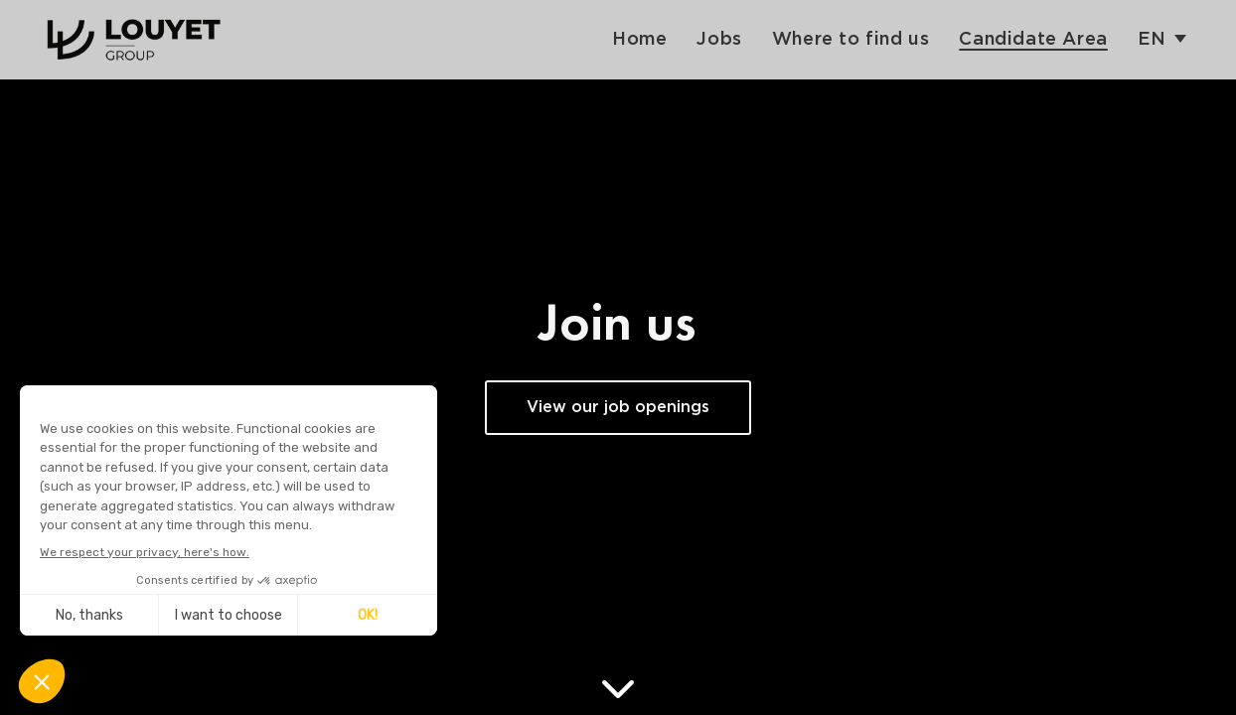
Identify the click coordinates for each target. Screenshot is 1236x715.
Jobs (718, 39)
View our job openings (618, 407)
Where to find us (851, 39)
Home (639, 39)
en (1152, 39)
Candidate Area (1033, 39)
